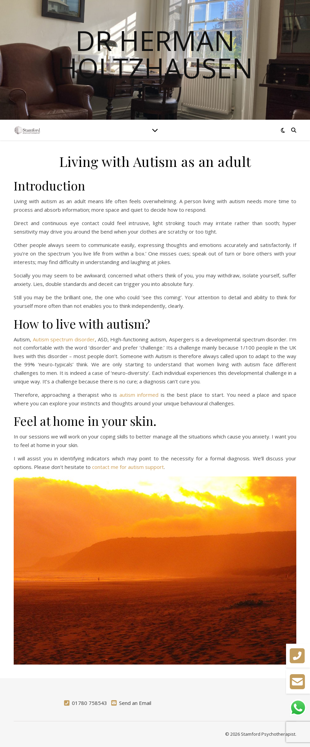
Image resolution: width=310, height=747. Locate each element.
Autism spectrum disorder (64, 339)
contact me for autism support (128, 466)
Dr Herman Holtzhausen (155, 54)
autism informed (138, 394)
